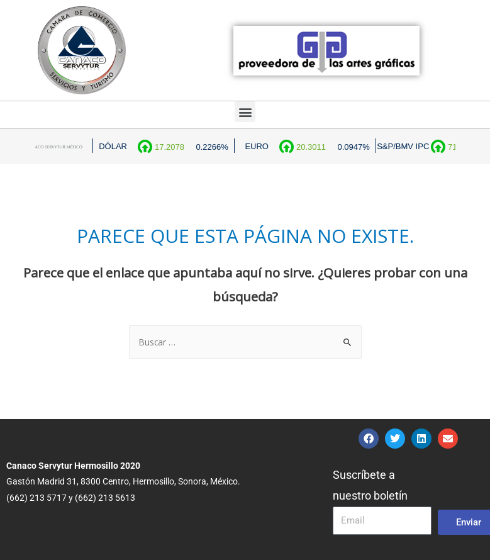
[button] (245, 111)
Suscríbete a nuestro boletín (370, 485)
